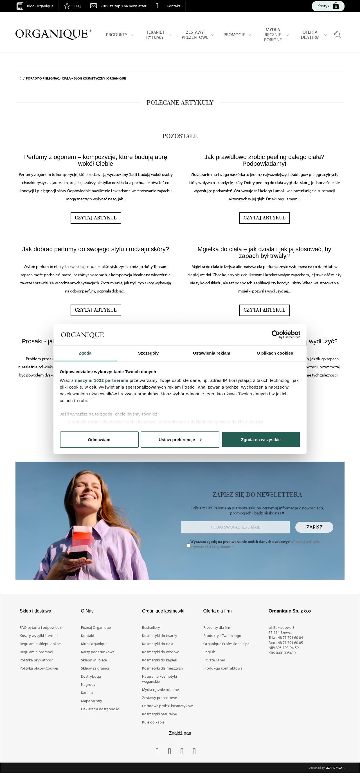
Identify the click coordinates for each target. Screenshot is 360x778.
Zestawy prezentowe (159, 697)
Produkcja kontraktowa (222, 668)
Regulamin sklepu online (40, 643)
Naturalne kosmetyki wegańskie (159, 679)
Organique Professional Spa (226, 643)
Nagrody (88, 684)
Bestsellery (151, 627)
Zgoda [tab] (85, 353)
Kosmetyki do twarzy (159, 635)
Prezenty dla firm (217, 627)
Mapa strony (91, 700)
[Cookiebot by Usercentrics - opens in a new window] (275, 334)
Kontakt (173, 5)
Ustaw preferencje (180, 439)
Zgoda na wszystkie (261, 439)
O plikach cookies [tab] (275, 353)
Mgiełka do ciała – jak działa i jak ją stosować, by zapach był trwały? (264, 252)
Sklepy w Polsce (94, 660)
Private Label (214, 660)
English (209, 651)
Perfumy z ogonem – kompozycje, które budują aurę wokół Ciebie (95, 160)
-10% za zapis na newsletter (124, 5)
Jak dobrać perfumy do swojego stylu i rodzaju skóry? (95, 249)
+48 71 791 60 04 (289, 637)
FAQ (77, 5)
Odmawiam (99, 439)
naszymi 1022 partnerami (102, 380)
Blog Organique (40, 5)
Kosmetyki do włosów (160, 651)
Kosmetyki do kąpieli (159, 660)
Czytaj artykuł (96, 218)
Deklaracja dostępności (100, 708)
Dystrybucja (91, 676)
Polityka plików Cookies (39, 668)
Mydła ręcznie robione (160, 689)
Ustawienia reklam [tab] (211, 353)
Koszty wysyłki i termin (39, 635)
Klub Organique (94, 643)
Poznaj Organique (96, 627)
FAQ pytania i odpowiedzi (41, 627)
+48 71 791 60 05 (289, 642)
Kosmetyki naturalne (159, 713)
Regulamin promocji (36, 651)
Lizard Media (335, 768)
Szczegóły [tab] (148, 353)
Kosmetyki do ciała (157, 643)
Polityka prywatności (37, 660)
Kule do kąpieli (154, 722)
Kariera (87, 692)
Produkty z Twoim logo (222, 635)
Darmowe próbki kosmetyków (167, 705)
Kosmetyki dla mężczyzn (162, 668)
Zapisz (314, 527)
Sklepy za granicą (95, 668)
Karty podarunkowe (97, 651)
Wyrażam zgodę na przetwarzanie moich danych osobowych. (255, 544)
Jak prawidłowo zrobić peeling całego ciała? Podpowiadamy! (264, 160)
